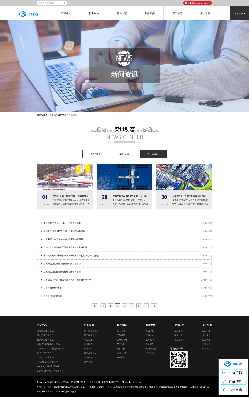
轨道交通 (88, 339)
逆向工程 (121, 330)
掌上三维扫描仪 (44, 335)
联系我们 (150, 353)
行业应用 (94, 13)
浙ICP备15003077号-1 (111, 381)
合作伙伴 (206, 344)
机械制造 (88, 344)
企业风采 (206, 339)
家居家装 (88, 348)
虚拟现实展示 (90, 353)
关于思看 (205, 13)
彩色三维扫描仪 (44, 353)
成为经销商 (151, 348)
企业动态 (96, 154)
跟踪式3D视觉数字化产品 (48, 344)
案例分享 (124, 154)
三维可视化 (122, 339)
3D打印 (120, 344)
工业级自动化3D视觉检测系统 (50, 348)
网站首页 (51, 114)
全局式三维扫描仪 (45, 339)
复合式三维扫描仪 (45, 330)
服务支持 (150, 13)
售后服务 (150, 344)
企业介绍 (206, 330)
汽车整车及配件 (91, 330)
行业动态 (153, 154)
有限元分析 (122, 353)
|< (95, 305)
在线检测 (121, 357)
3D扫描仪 (91, 387)
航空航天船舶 (90, 335)
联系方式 (206, 348)
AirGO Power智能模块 (47, 361)
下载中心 (150, 330)
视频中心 (150, 335)
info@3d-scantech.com (199, 2)
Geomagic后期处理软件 (48, 366)
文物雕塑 (88, 357)
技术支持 (150, 339)
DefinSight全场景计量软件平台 (51, 370)
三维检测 (121, 335)
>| (154, 305)
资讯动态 (177, 13)
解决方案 (122, 13)
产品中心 (66, 13)
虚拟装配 (121, 348)
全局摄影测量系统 (45, 357)
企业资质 (206, 335)
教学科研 (88, 361)
